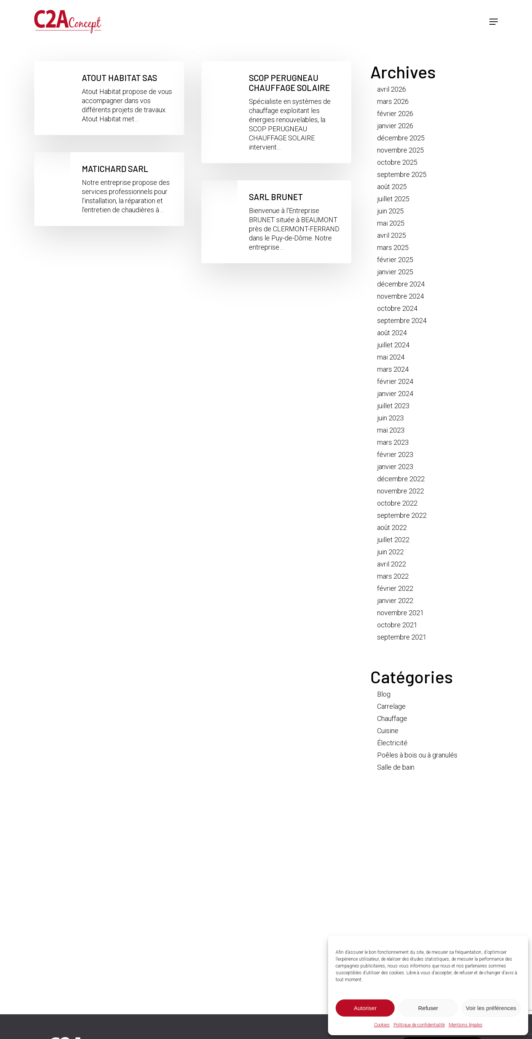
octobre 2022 (397, 503)
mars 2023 (393, 442)
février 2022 (395, 588)
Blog (383, 694)
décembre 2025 (401, 138)
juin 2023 (390, 418)
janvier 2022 (395, 601)
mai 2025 (391, 223)
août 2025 (392, 187)
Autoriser (365, 1008)
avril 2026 (391, 89)
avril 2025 (391, 235)
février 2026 (395, 114)
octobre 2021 (397, 625)
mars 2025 (393, 247)
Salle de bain (395, 767)
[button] (493, 23)
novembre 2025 (400, 150)
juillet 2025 (393, 199)
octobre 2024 (397, 308)
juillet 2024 (393, 345)
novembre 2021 (400, 613)
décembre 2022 (401, 479)
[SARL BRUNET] (276, 221)
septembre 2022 (402, 515)
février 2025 (395, 260)
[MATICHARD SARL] (109, 189)
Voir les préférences (491, 1008)
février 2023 (395, 454)
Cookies (382, 1025)
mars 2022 (393, 576)
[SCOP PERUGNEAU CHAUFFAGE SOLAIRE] (276, 112)
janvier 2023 (395, 467)
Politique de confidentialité (419, 1025)
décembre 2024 (401, 284)
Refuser (428, 1008)
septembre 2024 (402, 321)
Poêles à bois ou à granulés (417, 755)
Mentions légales (466, 1025)
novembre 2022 (400, 491)
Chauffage (392, 718)
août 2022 (392, 527)
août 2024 (392, 333)
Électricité (392, 743)
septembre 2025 (402, 174)
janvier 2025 (395, 272)
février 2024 (395, 381)
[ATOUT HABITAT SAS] (109, 98)
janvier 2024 (395, 394)
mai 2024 (391, 357)
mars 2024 (393, 369)
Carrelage (391, 706)
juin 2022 (390, 552)
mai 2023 (391, 430)
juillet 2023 (393, 406)
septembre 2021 (402, 637)
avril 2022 (391, 564)
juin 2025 (390, 211)
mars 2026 (393, 101)
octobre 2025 (397, 162)
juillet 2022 (393, 540)
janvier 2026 (395, 126)
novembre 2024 (400, 296)
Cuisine (387, 731)
